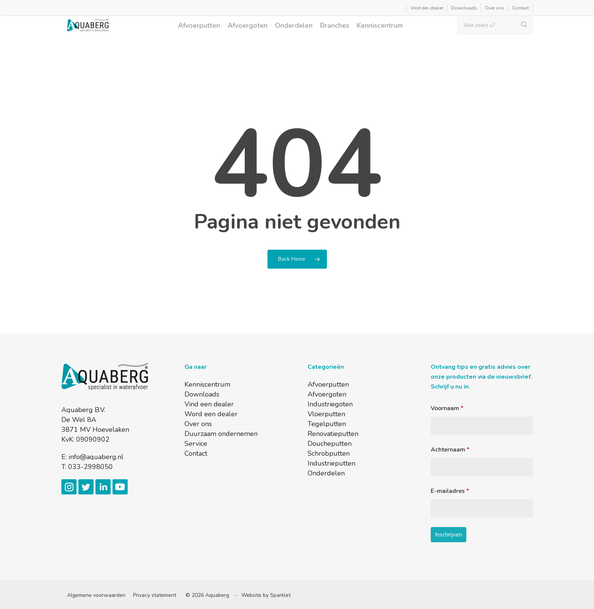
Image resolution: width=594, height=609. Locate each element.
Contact (195, 453)
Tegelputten (327, 423)
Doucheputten (330, 443)
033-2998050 (90, 466)
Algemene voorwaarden (96, 595)
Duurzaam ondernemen (221, 433)
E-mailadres (450, 491)
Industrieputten (331, 463)
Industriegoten (330, 404)
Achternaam (450, 449)
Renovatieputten (333, 433)
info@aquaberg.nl (96, 456)
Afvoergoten (327, 394)
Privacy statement (154, 595)
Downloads (201, 394)
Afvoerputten (328, 384)
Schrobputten (329, 453)
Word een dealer (211, 414)
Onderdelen (326, 473)
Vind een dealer (209, 404)
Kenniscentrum (207, 384)
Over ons (198, 423)
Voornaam (447, 408)
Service (195, 443)
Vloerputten (326, 414)
